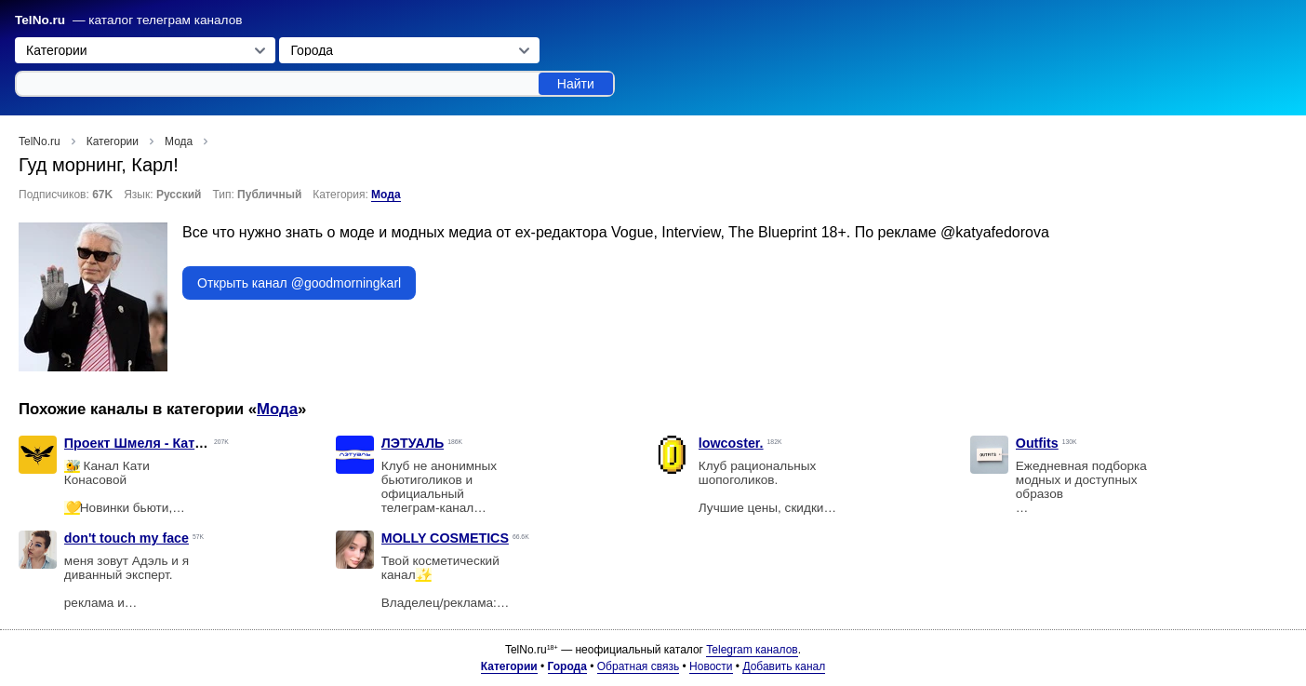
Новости (710, 666)
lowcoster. (731, 443)
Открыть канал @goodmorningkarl (299, 283)
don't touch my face (126, 538)
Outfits (1037, 443)
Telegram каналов (751, 649)
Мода (385, 194)
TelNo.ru (40, 20)
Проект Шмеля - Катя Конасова (166, 443)
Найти (575, 83)
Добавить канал (783, 666)
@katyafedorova (994, 232)
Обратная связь (638, 666)
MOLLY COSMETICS (445, 538)
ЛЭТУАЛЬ (412, 443)
